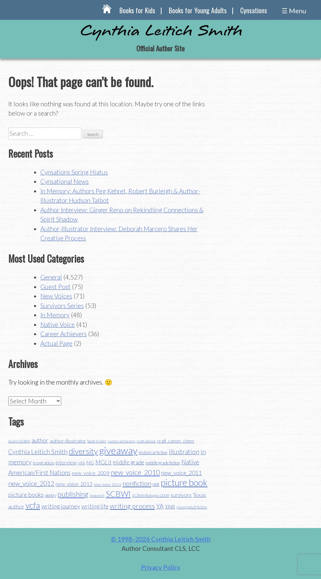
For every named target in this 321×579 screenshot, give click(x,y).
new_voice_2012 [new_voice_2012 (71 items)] (31, 483)
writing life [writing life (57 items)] (95, 506)
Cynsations (253, 10)
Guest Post (55, 286)
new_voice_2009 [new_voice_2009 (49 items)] (91, 473)
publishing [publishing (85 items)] (73, 494)
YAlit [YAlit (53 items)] (170, 506)
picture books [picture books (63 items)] (26, 494)
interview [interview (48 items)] (66, 462)
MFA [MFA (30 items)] (81, 463)
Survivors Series (62, 305)
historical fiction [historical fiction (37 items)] (153, 452)
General (51, 277)
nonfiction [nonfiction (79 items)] (136, 483)
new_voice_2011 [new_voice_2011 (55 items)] (181, 472)
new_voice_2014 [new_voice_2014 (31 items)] (107, 484)
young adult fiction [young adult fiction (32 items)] (191, 507)
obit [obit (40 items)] (156, 484)
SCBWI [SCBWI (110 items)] (118, 494)
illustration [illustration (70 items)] (184, 451)
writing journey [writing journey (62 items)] (60, 506)
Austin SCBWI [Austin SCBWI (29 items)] (19, 441)
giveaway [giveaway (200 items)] (118, 450)
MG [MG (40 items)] (90, 462)
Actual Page (56, 343)
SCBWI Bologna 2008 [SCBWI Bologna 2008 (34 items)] (150, 495)
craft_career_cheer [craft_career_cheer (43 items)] (176, 441)
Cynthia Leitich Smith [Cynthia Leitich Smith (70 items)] (38, 451)
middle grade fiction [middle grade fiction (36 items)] (163, 462)
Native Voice (57, 324)
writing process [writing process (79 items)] (132, 506)
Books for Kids (137, 10)
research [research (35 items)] (97, 495)
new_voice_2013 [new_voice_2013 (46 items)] (74, 484)
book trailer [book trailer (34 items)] (97, 441)
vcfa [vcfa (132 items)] (32, 505)
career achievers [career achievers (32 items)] (121, 441)
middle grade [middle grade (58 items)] (128, 462)
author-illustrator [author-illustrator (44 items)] (68, 441)
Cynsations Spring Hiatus (74, 172)
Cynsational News (64, 181)
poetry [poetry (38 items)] (50, 495)
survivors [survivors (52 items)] (181, 495)
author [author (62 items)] (39, 440)
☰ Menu (294, 11)
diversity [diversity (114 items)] (83, 451)
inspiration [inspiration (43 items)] (43, 462)
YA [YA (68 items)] (159, 506)
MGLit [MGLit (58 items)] (103, 462)
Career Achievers (63, 334)
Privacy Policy (160, 567)
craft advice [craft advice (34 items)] (146, 441)
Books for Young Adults (198, 10)
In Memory (54, 315)
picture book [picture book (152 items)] (184, 482)
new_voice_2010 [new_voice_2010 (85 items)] (135, 472)
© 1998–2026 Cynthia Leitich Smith (160, 539)
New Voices (56, 296)
